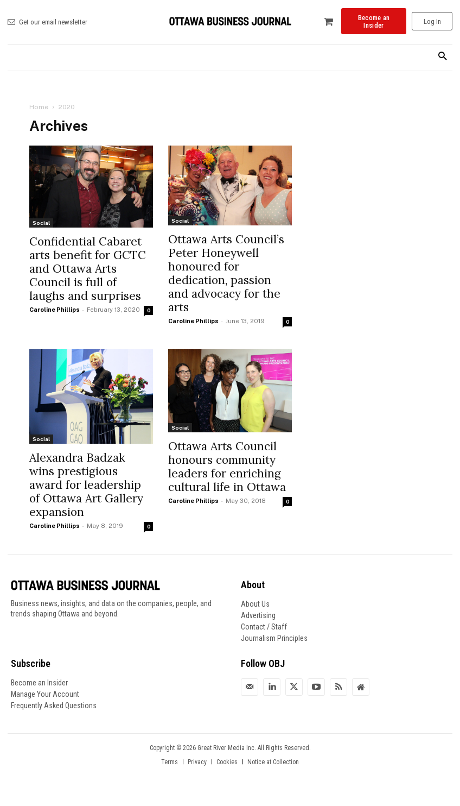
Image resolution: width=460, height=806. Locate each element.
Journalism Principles (274, 638)
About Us (255, 604)
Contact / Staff (264, 626)
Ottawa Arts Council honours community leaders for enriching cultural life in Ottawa (227, 466)
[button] (442, 57)
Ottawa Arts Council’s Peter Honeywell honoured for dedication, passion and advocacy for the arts (226, 273)
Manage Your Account (45, 694)
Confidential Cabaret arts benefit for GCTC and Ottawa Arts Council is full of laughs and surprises (87, 268)
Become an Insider (39, 682)
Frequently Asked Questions (54, 705)
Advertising (258, 615)
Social (41, 222)
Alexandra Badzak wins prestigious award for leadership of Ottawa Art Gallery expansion (86, 484)
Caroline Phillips (54, 309)
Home (38, 107)
